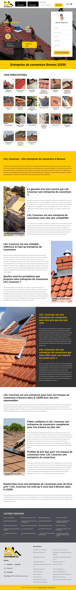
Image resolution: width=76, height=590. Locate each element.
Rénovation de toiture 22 (39, 552)
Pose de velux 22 (37, 577)
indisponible (10, 564)
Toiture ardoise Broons (9, 517)
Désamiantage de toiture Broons (29, 533)
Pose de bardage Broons (45, 517)
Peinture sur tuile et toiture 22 (60, 549)
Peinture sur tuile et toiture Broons (29, 525)
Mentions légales (42, 587)
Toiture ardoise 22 (37, 574)
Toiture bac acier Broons (62, 517)
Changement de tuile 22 (39, 561)
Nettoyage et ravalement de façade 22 (62, 574)
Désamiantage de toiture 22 (40, 579)
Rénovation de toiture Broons (11, 525)
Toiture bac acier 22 (57, 564)
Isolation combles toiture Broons (29, 517)
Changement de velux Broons (46, 528)
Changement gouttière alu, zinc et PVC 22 (42, 565)
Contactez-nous (28, 45)
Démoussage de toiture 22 (59, 577)
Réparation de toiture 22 (59, 561)
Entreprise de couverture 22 (40, 549)
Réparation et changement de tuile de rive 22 (62, 558)
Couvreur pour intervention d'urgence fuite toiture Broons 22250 (63, 535)
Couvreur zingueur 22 (58, 569)
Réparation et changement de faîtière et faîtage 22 (62, 553)
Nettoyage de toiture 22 (39, 557)
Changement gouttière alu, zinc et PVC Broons (64, 529)
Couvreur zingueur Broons (27, 528)
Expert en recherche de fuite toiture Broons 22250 (47, 534)
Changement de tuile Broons (11, 533)
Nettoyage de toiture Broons (46, 521)
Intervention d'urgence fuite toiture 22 (62, 579)
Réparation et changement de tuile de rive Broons (29, 521)
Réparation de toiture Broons (11, 521)
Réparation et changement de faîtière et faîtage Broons (63, 521)
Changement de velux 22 (39, 569)
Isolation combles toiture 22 (59, 571)
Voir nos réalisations (10, 45)
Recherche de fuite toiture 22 (40, 582)
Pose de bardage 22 (38, 571)
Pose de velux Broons (61, 525)
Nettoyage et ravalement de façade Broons (12, 529)
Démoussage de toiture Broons (46, 525)
